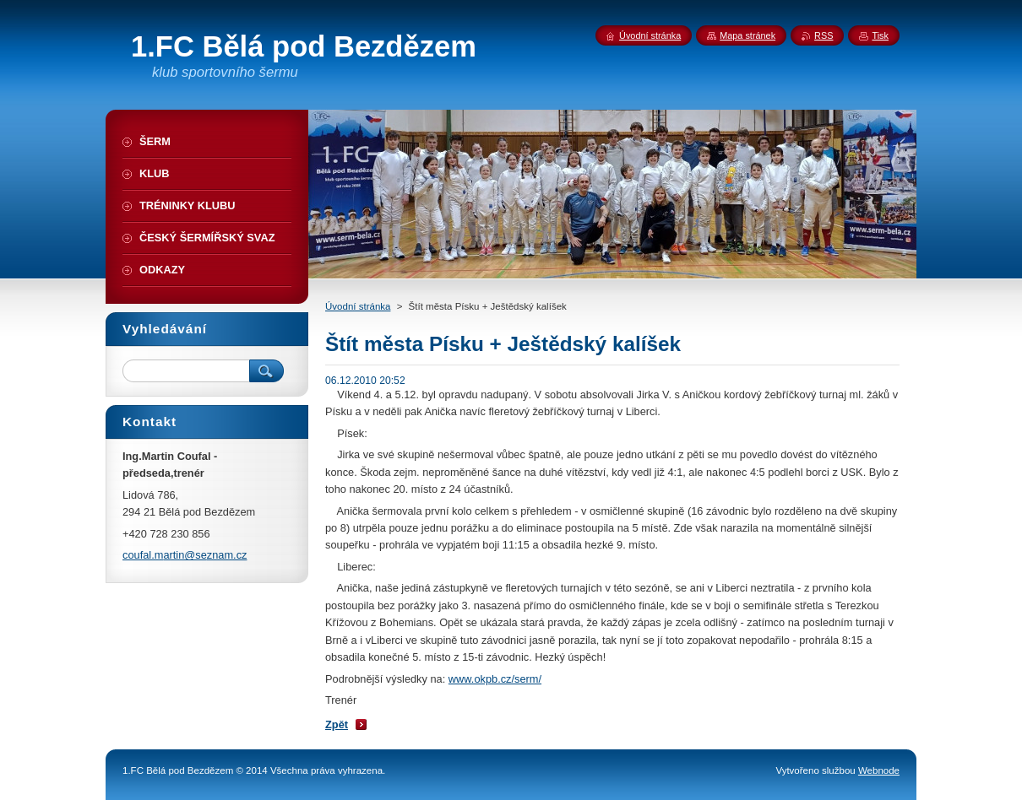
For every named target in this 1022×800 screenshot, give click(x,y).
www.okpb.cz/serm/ (494, 679)
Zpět (336, 724)
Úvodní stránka (357, 306)
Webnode (879, 770)
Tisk (880, 35)
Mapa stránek (747, 35)
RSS (823, 35)
